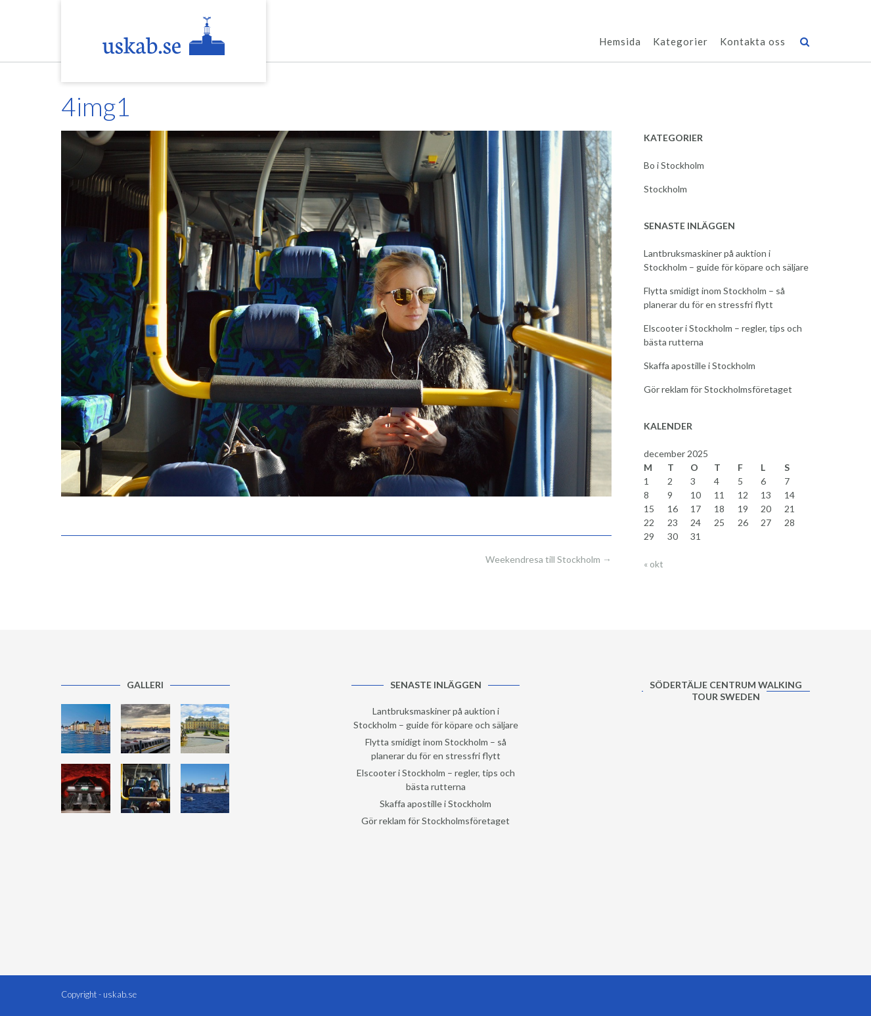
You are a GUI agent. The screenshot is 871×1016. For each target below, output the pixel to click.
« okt (653, 563)
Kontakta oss (753, 42)
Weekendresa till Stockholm (548, 559)
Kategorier (680, 42)
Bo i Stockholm (674, 165)
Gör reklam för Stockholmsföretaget (718, 389)
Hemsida (620, 42)
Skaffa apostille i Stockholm (699, 365)
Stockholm (665, 188)
